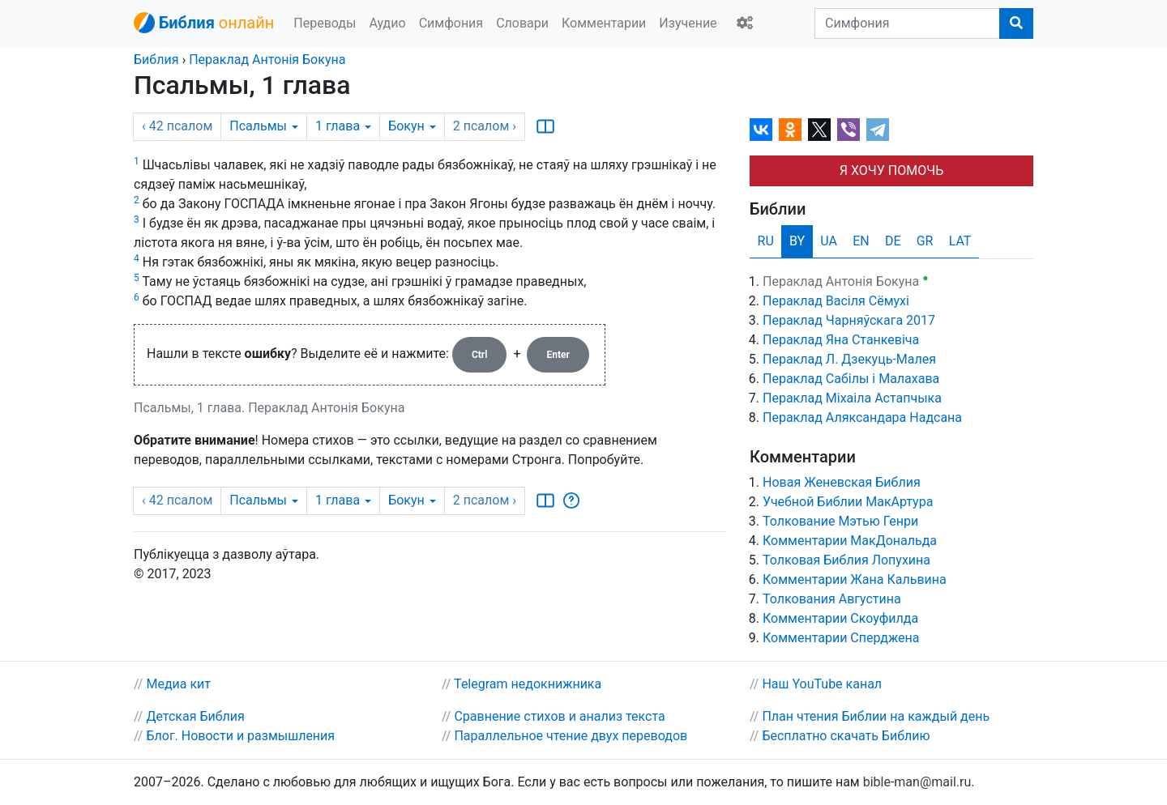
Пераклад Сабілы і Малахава (851, 378)
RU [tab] (766, 241)
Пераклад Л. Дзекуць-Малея (849, 359)
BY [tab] (797, 241)
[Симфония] (907, 23)
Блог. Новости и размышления (240, 735)
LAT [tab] (960, 241)
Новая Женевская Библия (842, 482)
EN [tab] (861, 241)
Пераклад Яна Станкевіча (841, 339)
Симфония (451, 23)
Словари (522, 23)
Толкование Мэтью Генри (840, 521)
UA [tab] (828, 241)
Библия (156, 59)
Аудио (387, 23)
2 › (484, 126)
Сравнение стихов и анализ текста (559, 716)
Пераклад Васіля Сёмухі (836, 301)
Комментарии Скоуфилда (840, 618)
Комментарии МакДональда (850, 540)
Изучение (687, 23)
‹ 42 (177, 126)
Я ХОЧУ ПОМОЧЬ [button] (891, 170)
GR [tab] (925, 241)
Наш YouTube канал (822, 684)
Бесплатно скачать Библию (846, 735)
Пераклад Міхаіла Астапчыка (852, 398)
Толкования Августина (832, 599)
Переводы (324, 23)
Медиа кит (178, 684)
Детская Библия (195, 716)
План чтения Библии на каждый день (876, 716)
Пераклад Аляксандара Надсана (862, 417)
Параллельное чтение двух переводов (570, 735)
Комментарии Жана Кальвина (855, 579)
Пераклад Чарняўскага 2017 (849, 320)
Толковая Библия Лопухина (846, 560)
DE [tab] (893, 241)
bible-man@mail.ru (917, 782)
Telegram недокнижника (527, 684)
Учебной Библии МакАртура (848, 501)
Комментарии (604, 23)
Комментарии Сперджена (841, 637)
